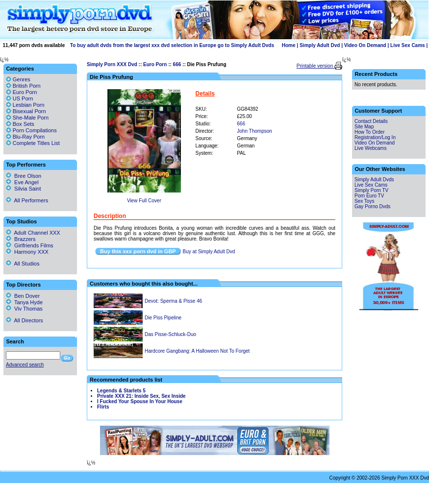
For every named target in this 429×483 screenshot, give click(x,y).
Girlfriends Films (29, 245)
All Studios (22, 263)
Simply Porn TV (371, 190)
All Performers (27, 200)
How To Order (369, 132)
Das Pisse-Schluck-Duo (170, 334)
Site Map (364, 126)
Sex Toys (364, 201)
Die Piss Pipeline (163, 317)
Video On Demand (365, 45)
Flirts (103, 407)
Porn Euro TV (369, 195)
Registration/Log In (375, 137)
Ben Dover (23, 296)
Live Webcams (370, 148)
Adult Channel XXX (33, 233)
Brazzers (21, 239)
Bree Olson (23, 176)
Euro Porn (155, 64)
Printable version (315, 66)
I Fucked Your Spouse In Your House (139, 401)
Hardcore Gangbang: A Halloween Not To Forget (197, 351)
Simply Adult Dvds (374, 179)
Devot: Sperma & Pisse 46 (173, 301)
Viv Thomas (24, 309)
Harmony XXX (27, 252)
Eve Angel (22, 182)
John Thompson (254, 131)
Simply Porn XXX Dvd (112, 64)
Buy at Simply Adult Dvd (209, 251)
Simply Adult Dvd (320, 45)
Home (289, 45)
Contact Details (371, 121)
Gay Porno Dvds (372, 206)
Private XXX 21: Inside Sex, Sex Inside (141, 396)
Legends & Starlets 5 (121, 390)
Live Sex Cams (407, 45)
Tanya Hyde (24, 302)
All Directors (24, 320)
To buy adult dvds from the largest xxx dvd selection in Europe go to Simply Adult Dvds (172, 45)
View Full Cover (144, 200)
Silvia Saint (23, 189)
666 (177, 64)
